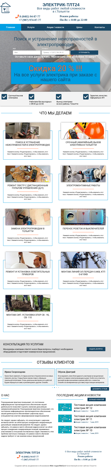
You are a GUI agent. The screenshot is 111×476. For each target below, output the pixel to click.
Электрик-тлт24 (61, 4)
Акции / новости (55, 27)
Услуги (31, 27)
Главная (10, 27)
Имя (14, 48)
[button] (96, 349)
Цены (79, 27)
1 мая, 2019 (94, 411)
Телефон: (45, 48)
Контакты (100, 27)
